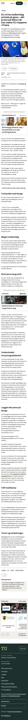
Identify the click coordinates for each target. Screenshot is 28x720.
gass (12, 570)
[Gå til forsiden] (2, 3)
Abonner (19, 3)
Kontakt (14, 706)
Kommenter (13, 68)
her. (24, 188)
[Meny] (25, 3)
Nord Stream (19, 570)
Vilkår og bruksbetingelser (9, 687)
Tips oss (23, 648)
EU (8, 570)
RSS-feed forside (6, 668)
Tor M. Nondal (5, 663)
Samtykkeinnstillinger (7, 684)
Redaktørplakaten (14, 696)
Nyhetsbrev (4, 680)
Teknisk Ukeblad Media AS (15, 711)
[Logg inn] (12, 3)
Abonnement (14, 701)
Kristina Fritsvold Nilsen (8, 657)
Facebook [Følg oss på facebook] (4, 671)
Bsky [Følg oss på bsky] (2, 677)
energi (4, 10)
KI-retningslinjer (6, 690)
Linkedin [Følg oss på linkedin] (3, 674)
